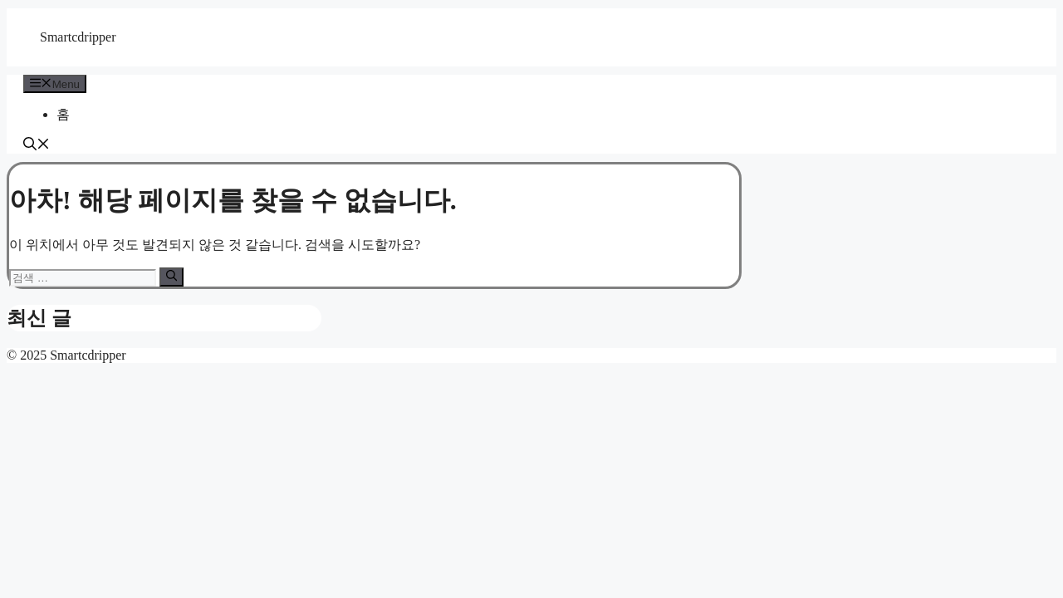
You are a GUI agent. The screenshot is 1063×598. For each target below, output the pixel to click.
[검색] (171, 276)
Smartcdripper (78, 37)
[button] (36, 146)
